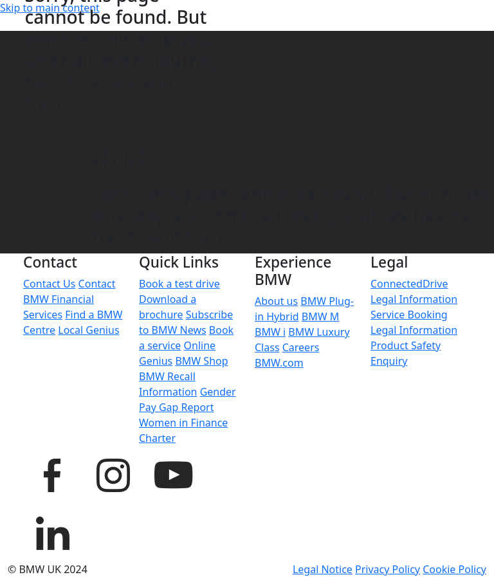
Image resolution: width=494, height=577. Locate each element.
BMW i (270, 332)
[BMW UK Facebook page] (52, 473)
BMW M (320, 316)
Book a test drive (179, 284)
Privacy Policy (387, 569)
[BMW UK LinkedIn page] (52, 531)
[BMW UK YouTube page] (173, 473)
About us (276, 301)
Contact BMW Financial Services (69, 299)
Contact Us (49, 284)
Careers (301, 347)
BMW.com (279, 363)
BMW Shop (201, 361)
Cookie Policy (454, 569)
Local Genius (88, 330)
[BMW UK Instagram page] (113, 473)
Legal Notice (322, 569)
